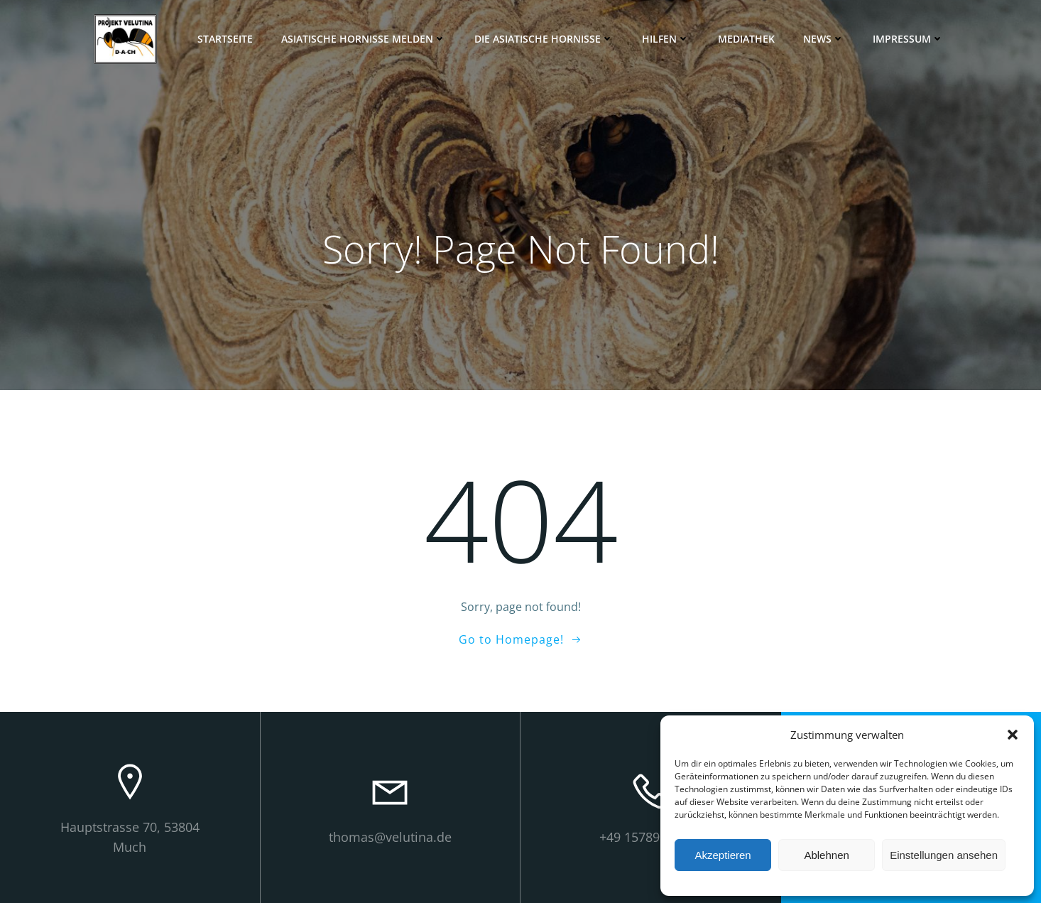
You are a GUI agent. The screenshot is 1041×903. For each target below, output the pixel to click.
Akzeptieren (722, 855)
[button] (1012, 735)
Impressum (908, 38)
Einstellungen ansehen (944, 855)
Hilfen (666, 38)
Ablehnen (826, 855)
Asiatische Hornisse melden (363, 38)
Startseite (225, 38)
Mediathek (746, 38)
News (823, 38)
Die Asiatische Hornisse (544, 38)
